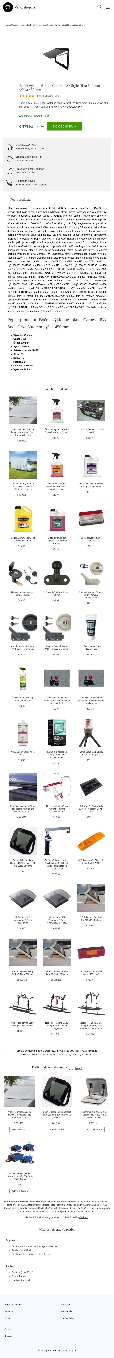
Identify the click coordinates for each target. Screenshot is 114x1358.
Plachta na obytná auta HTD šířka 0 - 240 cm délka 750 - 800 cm (23, 486)
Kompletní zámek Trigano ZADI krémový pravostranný (91, 595)
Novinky (8, 1311)
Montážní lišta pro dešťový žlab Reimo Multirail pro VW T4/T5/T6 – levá (22, 809)
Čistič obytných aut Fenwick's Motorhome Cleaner (57, 541)
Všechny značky (13, 1304)
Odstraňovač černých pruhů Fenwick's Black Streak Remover (57, 486)
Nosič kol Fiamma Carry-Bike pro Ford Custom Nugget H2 (57, 1026)
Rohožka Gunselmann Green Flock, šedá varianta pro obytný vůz (57, 700)
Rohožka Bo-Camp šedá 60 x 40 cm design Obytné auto (91, 809)
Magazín (65, 1304)
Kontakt (8, 1336)
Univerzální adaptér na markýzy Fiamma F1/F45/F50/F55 (57, 809)
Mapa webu (67, 1311)
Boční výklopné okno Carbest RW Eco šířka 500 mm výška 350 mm (22, 863)
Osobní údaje (68, 1318)
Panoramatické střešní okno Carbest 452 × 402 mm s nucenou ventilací (94, 1115)
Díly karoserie (74, 1054)
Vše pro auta (87, 1054)
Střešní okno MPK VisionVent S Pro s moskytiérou (23, 920)
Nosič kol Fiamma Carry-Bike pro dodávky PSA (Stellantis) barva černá (91, 1026)
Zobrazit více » (75, 106)
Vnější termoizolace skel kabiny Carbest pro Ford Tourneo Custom (22, 432)
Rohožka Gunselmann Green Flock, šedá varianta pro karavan (91, 700)
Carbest (36, 106)
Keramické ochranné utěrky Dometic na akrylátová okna (57, 755)
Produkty (15, 25)
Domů (8, 25)
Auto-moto (25, 25)
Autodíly (53, 1054)
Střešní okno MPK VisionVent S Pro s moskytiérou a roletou (57, 920)
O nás (7, 1329)
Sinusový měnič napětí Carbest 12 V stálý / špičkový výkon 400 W (19, 1176)
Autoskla (62, 1054)
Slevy (7, 1318)
